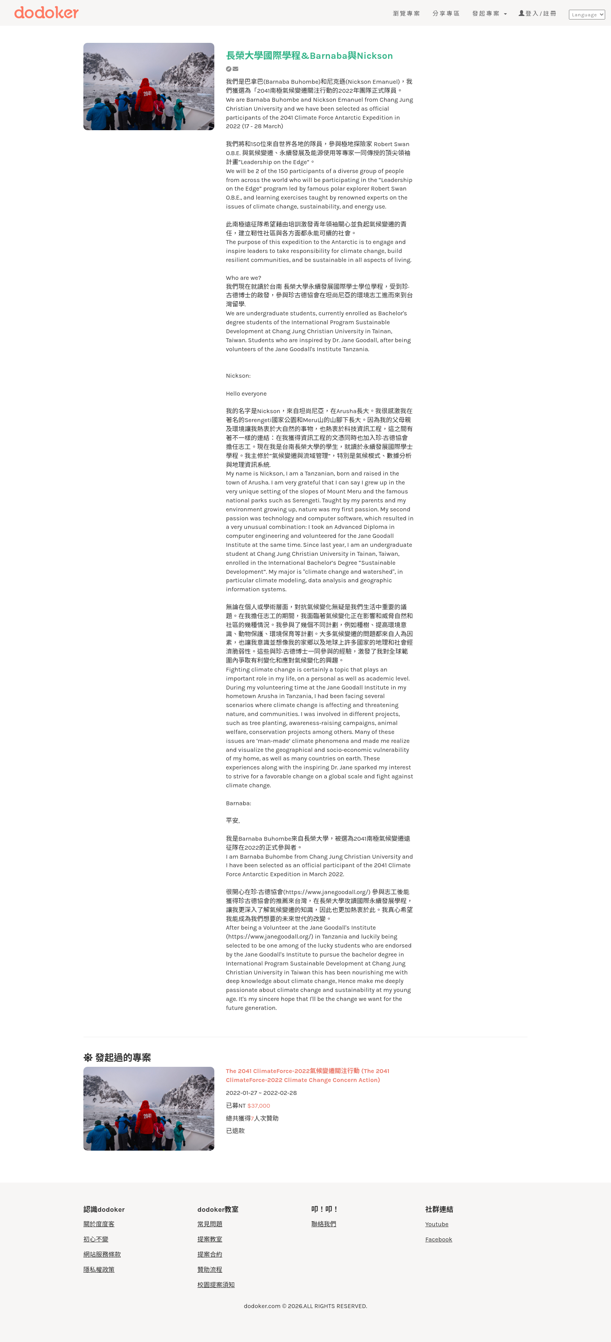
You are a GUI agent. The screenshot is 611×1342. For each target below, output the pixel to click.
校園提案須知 (216, 1285)
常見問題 (210, 1224)
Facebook (439, 1239)
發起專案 (489, 13)
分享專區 (447, 13)
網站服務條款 (102, 1254)
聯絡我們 (323, 1224)
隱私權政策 (99, 1269)
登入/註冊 (538, 13)
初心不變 (95, 1239)
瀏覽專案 (407, 13)
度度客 (61, 12)
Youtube (437, 1224)
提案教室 (210, 1239)
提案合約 (210, 1254)
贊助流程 (210, 1269)
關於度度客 (99, 1224)
